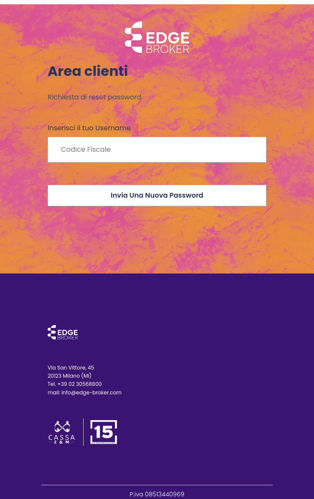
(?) (137, 128)
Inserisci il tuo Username (95, 128)
